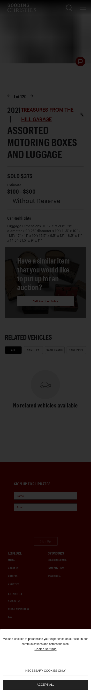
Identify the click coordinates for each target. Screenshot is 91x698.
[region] (45, 663)
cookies (19, 639)
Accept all (45, 684)
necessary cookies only (45, 670)
